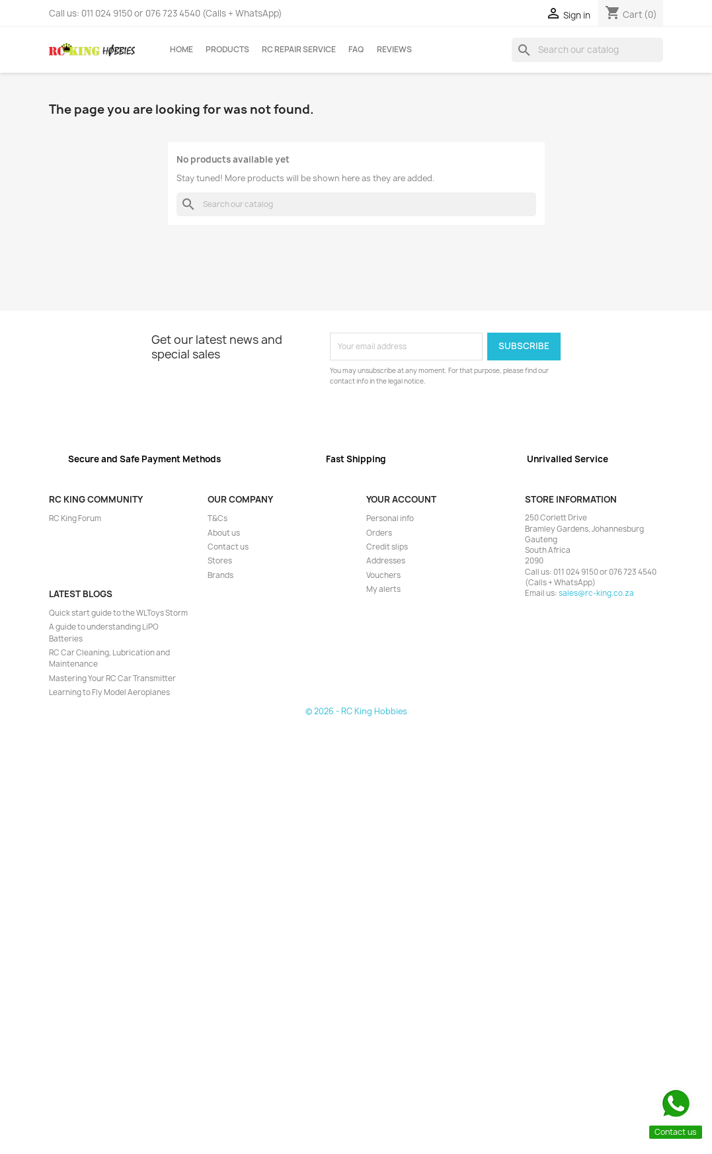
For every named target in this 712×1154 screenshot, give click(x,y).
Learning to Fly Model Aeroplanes (109, 692)
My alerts (383, 589)
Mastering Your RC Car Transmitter (112, 678)
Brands (220, 575)
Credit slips (387, 547)
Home (181, 49)
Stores (220, 561)
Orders (379, 533)
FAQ (356, 49)
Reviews (394, 49)
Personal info (390, 518)
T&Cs (217, 518)
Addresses (385, 561)
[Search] (587, 50)
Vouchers (383, 575)
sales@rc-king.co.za (596, 593)
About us (224, 533)
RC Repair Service (299, 49)
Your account (401, 499)
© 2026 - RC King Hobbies (356, 711)
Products (227, 49)
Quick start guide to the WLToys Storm (118, 613)
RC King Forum (75, 518)
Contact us (228, 547)
